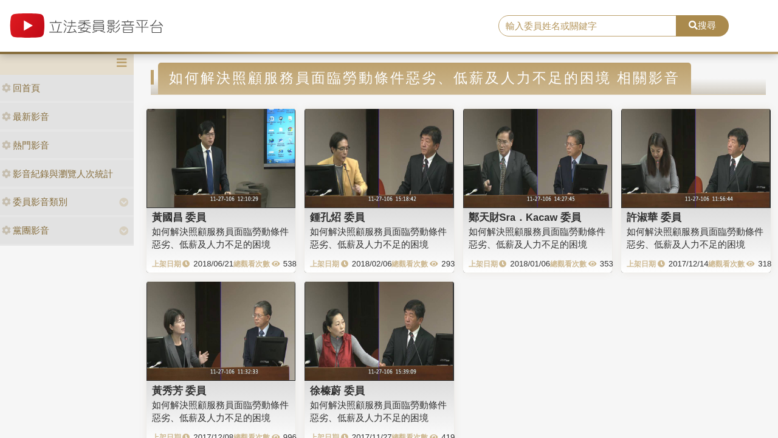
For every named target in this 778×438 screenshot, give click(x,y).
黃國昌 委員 (179, 217)
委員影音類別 (34, 201)
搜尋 (702, 25)
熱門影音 (25, 145)
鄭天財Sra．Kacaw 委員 (525, 217)
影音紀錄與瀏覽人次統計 (57, 174)
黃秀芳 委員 (179, 390)
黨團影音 (25, 230)
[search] (587, 26)
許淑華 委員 (654, 217)
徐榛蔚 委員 (337, 390)
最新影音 (25, 116)
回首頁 (21, 88)
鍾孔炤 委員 (337, 217)
